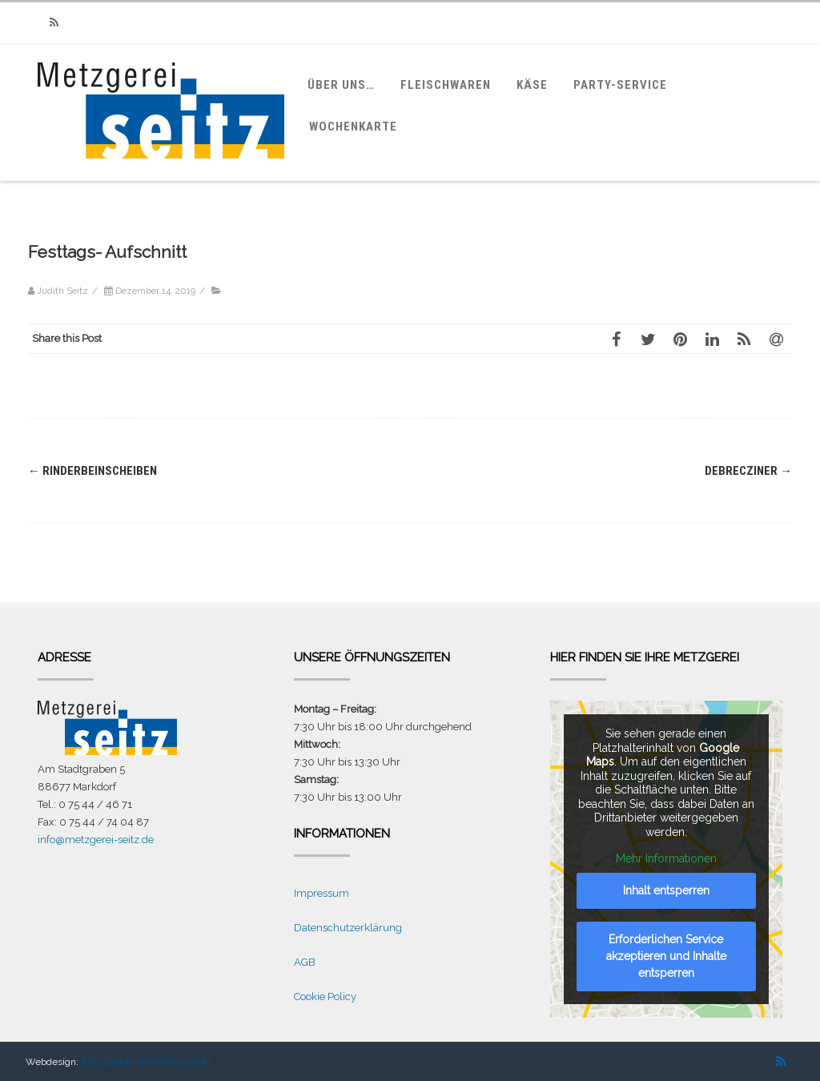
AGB (305, 962)
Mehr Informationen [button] (666, 858)
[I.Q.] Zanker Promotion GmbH (146, 1061)
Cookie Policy (325, 997)
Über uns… (341, 85)
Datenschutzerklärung (348, 928)
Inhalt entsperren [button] (666, 890)
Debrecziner (748, 471)
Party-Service (620, 85)
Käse (532, 85)
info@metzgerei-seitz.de (96, 840)
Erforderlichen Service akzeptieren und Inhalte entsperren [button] (666, 956)
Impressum (321, 893)
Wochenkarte (353, 126)
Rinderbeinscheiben (92, 471)
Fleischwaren (445, 85)
